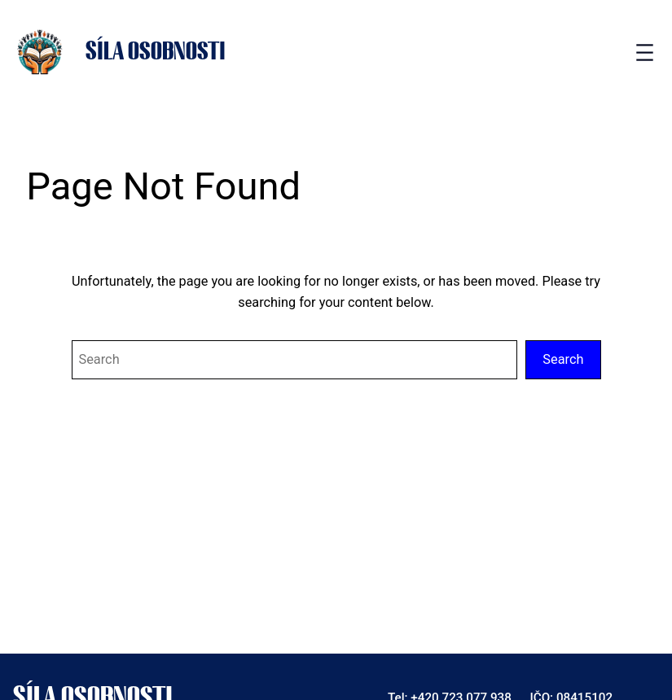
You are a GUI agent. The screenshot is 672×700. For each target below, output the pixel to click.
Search (562, 359)
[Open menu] (644, 52)
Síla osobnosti (156, 52)
